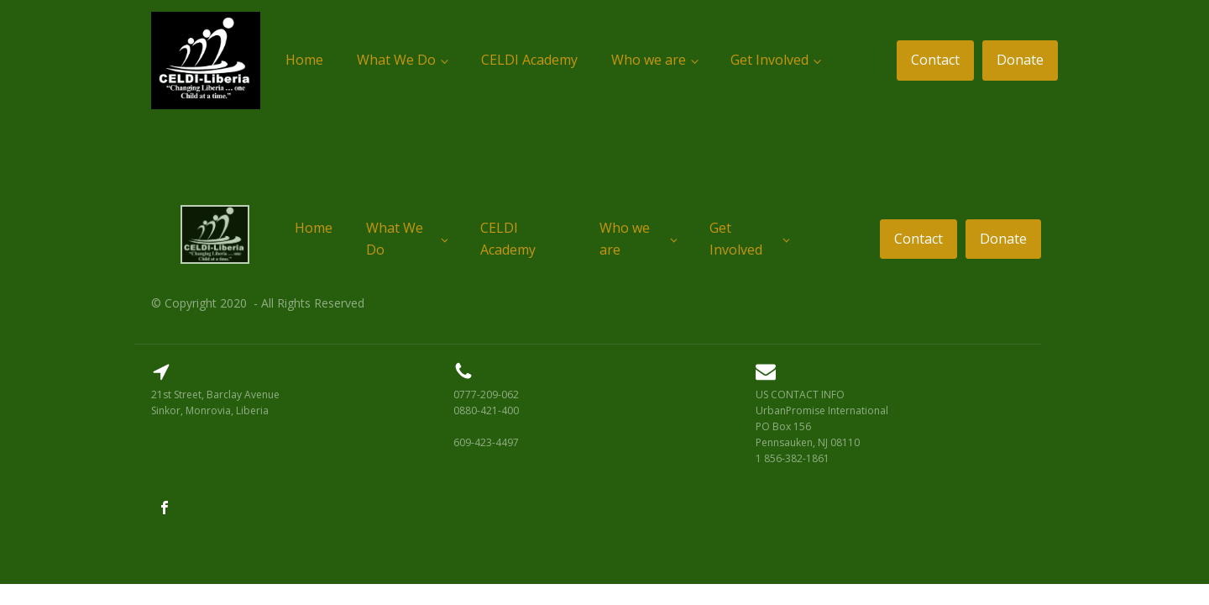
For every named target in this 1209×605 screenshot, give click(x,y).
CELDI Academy (529, 59)
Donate (1020, 59)
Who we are (648, 59)
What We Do (396, 59)
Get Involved (769, 59)
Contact (935, 59)
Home (304, 59)
